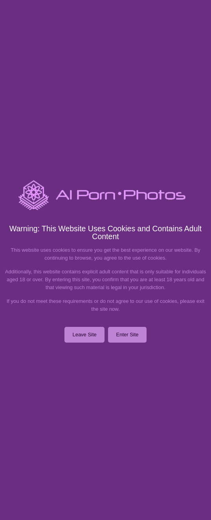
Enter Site (127, 334)
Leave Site (84, 334)
